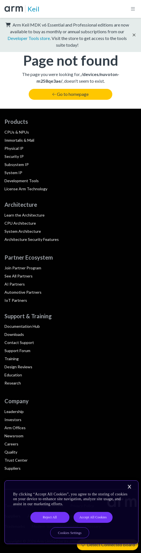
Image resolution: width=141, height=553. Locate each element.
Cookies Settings (70, 533)
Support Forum (17, 350)
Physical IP (13, 148)
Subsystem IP (16, 164)
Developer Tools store (29, 38)
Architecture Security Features (31, 239)
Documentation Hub (22, 326)
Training (11, 358)
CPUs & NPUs (16, 132)
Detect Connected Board (108, 544)
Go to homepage (70, 94)
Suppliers (12, 468)
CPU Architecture (20, 223)
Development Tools (21, 180)
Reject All (50, 517)
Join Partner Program (22, 267)
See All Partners (18, 276)
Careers (11, 444)
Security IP (14, 156)
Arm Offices (15, 427)
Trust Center (16, 460)
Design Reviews (18, 366)
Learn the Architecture (24, 215)
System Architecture (22, 231)
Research (12, 383)
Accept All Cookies (93, 517)
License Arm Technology (25, 188)
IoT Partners (15, 300)
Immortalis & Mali (19, 140)
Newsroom (13, 435)
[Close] (129, 487)
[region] (71, 512)
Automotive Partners (23, 292)
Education (13, 374)
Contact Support (19, 342)
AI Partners (14, 284)
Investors (12, 419)
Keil (33, 9)
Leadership (14, 411)
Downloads (14, 334)
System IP (13, 172)
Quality (10, 452)
